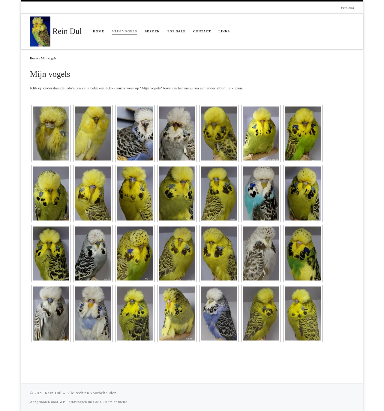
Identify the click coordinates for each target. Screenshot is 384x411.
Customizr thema (114, 402)
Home (34, 58)
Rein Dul (53, 393)
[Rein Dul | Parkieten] (40, 30)
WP (62, 402)
